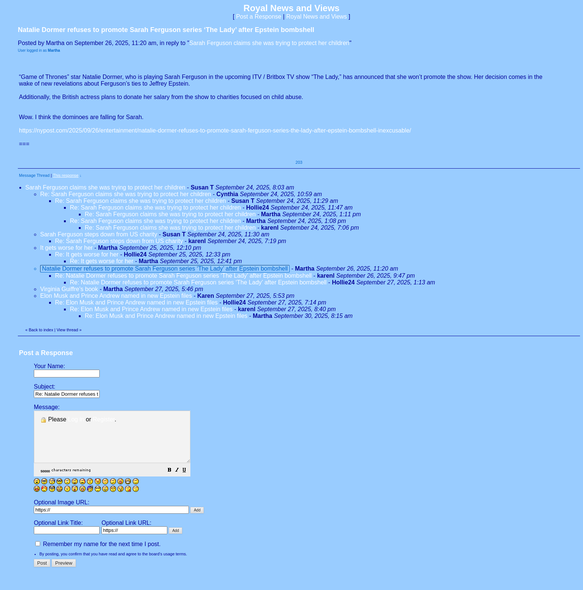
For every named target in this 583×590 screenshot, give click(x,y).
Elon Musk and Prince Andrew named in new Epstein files (116, 296)
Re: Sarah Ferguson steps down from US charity (119, 241)
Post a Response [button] (258, 16)
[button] (188, 481)
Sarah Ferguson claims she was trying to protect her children (269, 43)
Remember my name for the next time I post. (98, 554)
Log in (76, 419)
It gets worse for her (66, 248)
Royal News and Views (316, 16)
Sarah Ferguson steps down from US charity (98, 234)
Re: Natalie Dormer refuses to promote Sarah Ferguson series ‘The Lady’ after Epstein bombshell (183, 275)
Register (104, 419)
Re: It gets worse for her (87, 254)
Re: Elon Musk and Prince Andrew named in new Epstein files (136, 302)
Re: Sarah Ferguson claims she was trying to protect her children (125, 194)
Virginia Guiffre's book (70, 289)
